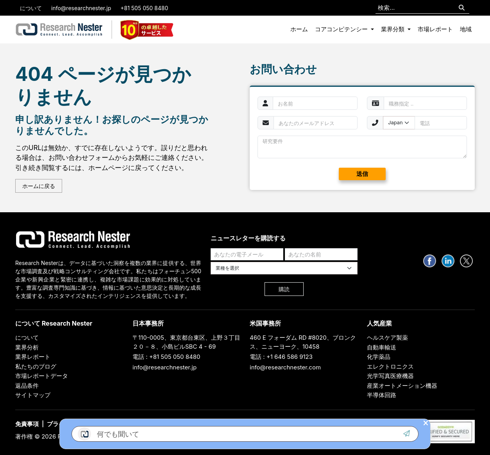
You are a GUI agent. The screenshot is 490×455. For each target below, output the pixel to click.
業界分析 (27, 347)
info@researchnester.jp (81, 8)
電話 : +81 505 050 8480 (166, 356)
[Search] (461, 8)
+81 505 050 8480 (144, 8)
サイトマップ (32, 395)
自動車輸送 (381, 347)
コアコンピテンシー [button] (342, 29)
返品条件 (27, 385)
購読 (284, 289)
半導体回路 (381, 395)
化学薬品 (378, 356)
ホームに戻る (38, 186)
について (31, 8)
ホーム (299, 29)
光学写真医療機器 (390, 376)
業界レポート (32, 356)
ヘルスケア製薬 (387, 337)
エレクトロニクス (390, 366)
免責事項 (27, 424)
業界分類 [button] (393, 29)
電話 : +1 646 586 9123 (281, 356)
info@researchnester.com (285, 367)
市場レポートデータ (41, 376)
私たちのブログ (35, 366)
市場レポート (435, 29)
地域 (466, 29)
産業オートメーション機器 (402, 385)
